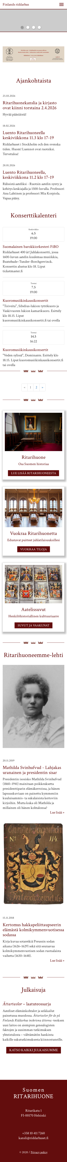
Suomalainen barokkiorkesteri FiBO (31, 246)
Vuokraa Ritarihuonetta (33, 533)
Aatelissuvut (33, 609)
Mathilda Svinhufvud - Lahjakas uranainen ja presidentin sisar (32, 770)
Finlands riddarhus (16, 4)
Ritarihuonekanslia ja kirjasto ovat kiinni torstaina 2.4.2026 (30, 105)
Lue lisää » (57, 812)
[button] (61, 4)
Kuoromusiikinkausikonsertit (25, 300)
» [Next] (42, 387)
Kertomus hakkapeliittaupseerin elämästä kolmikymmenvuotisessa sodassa (33, 930)
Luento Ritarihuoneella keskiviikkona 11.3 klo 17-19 (28, 135)
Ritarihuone (34, 457)
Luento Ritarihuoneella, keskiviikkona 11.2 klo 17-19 (28, 174)
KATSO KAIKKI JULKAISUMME (33, 1050)
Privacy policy (39, 1152)
